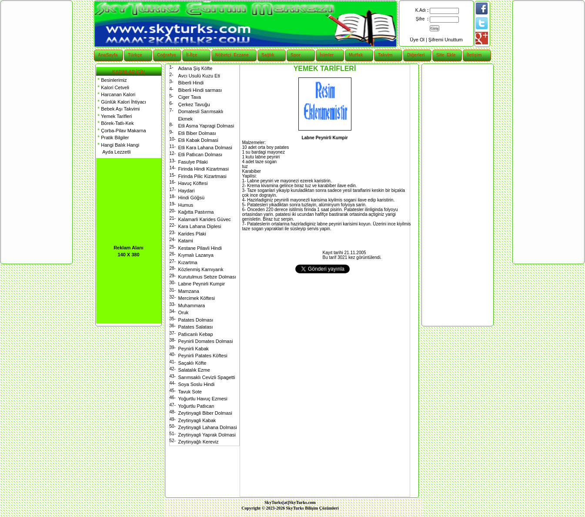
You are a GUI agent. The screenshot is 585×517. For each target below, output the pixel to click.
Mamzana (188, 291)
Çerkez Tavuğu (194, 104)
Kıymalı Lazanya (196, 255)
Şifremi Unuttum (445, 39)
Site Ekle (445, 55)
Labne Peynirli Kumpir (201, 283)
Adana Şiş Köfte (195, 68)
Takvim (385, 55)
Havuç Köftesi (193, 183)
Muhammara (191, 305)
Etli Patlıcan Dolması (200, 154)
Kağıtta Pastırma (196, 212)
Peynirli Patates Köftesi (202, 355)
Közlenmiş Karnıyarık (201, 269)
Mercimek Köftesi (196, 298)
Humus (186, 205)
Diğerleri (416, 55)
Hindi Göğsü (191, 197)
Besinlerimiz (111, 80)
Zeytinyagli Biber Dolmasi (205, 413)
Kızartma (187, 262)
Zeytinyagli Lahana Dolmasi (207, 427)
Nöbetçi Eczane (227, 55)
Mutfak (356, 55)
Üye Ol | (419, 39)
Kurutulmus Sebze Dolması (207, 276)
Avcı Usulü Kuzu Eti (199, 75)
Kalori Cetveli (113, 87)
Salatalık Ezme (194, 370)
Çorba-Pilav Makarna (121, 130)
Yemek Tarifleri (114, 116)
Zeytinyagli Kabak (197, 420)
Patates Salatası (195, 326)
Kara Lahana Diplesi (199, 226)
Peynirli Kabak (193, 348)
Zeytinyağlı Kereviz (198, 441)
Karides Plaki (192, 233)
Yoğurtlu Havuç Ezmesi (202, 398)
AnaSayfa (108, 55)
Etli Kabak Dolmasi (198, 140)
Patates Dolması (196, 319)
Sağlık (267, 55)
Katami (185, 240)
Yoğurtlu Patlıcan (196, 406)
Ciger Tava (189, 97)
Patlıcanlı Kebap (195, 334)
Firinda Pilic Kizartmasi (202, 176)
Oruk (183, 312)
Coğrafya (166, 55)
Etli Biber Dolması (197, 133)
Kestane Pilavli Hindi (200, 248)
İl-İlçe (191, 55)
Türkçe (135, 55)
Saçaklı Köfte (192, 363)
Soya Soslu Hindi (196, 384)
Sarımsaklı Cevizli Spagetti (206, 377)
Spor (296, 55)
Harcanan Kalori (116, 94)
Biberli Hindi (191, 82)
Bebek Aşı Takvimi (118, 108)
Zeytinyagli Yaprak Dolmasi (207, 434)
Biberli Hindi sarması (200, 90)
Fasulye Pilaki (193, 161)
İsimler (327, 55)
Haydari (186, 190)
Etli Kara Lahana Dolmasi (205, 147)
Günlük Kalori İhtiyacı (121, 101)
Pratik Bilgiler (112, 137)
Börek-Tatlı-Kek (115, 123)
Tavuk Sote (190, 391)
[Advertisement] (457, 195)
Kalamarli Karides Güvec (204, 219)
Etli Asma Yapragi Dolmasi (206, 125)
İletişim (474, 55)
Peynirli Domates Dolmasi (205, 341)
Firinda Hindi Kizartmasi (203, 168)
